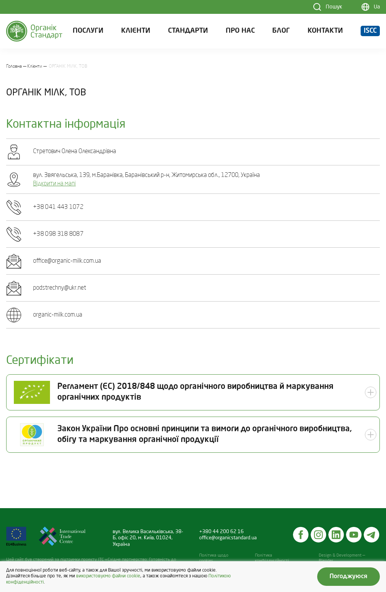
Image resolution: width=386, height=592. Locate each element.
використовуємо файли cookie (108, 576)
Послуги (88, 31)
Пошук (334, 7)
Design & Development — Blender (342, 558)
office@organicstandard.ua (228, 537)
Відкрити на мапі (54, 184)
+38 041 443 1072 (58, 207)
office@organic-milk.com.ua (67, 261)
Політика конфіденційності (272, 558)
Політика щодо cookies (213, 558)
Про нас (240, 31)
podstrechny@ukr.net (59, 288)
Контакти (325, 31)
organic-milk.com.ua (57, 315)
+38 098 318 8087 (58, 234)
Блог (281, 31)
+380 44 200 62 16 (221, 531)
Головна (14, 66)
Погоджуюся (348, 577)
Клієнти (135, 31)
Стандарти (188, 31)
